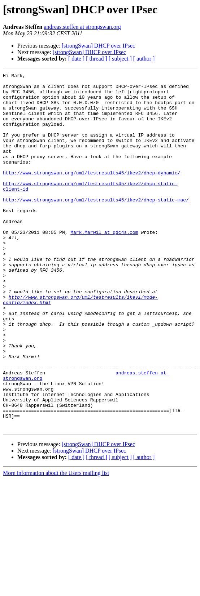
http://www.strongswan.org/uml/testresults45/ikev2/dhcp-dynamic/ (91, 193)
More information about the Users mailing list (56, 544)
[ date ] (76, 58)
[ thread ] (96, 58)
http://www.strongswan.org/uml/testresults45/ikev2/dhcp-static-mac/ (96, 225)
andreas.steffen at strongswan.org (82, 27)
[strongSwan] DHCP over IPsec (98, 46)
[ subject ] (120, 58)
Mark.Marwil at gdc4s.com (104, 264)
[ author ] (144, 58)
